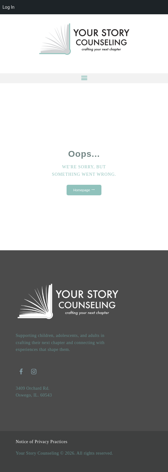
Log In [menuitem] (8, 7)
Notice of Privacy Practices (42, 441)
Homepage (81, 190)
